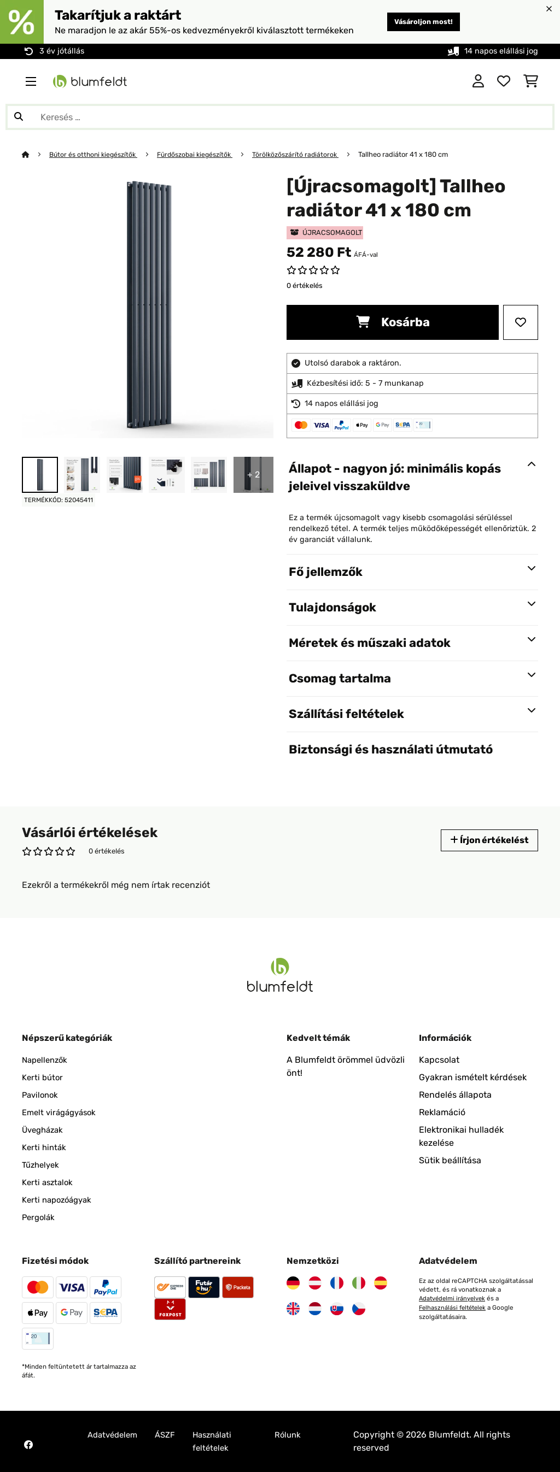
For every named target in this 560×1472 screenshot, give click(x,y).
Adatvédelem (115, 1434)
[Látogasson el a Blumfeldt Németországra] (293, 1283)
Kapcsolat (439, 1060)
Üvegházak (44, 1129)
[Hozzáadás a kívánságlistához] (520, 322)
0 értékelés (305, 285)
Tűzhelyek (42, 1164)
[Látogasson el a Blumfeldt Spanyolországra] (380, 1283)
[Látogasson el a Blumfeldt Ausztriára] (315, 1283)
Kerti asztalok (49, 1182)
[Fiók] (478, 81)
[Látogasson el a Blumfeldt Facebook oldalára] (28, 1445)
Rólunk (293, 1434)
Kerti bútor (44, 1077)
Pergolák (39, 1217)
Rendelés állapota (455, 1095)
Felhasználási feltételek (454, 1307)
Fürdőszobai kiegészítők (203, 154)
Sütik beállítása (450, 1160)
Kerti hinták (45, 1147)
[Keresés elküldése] (18, 116)
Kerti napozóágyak (60, 1199)
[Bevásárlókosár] (530, 81)
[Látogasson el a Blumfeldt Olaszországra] (358, 1283)
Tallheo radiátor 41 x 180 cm (418, 154)
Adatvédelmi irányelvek (453, 1298)
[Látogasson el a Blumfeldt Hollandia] (315, 1308)
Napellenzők (47, 1060)
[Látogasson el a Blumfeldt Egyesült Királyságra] (293, 1308)
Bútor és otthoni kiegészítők (96, 154)
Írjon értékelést (485, 840)
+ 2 (253, 474)
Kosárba (393, 322)
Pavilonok (41, 1095)
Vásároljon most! (418, 21)
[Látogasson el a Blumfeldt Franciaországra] (336, 1283)
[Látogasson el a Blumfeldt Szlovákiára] (336, 1308)
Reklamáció (442, 1112)
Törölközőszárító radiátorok (309, 154)
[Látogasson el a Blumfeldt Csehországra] (358, 1308)
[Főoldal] (36, 154)
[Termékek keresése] (280, 117)
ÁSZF (171, 1434)
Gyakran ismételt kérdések (473, 1077)
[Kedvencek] (503, 81)
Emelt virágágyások (62, 1112)
